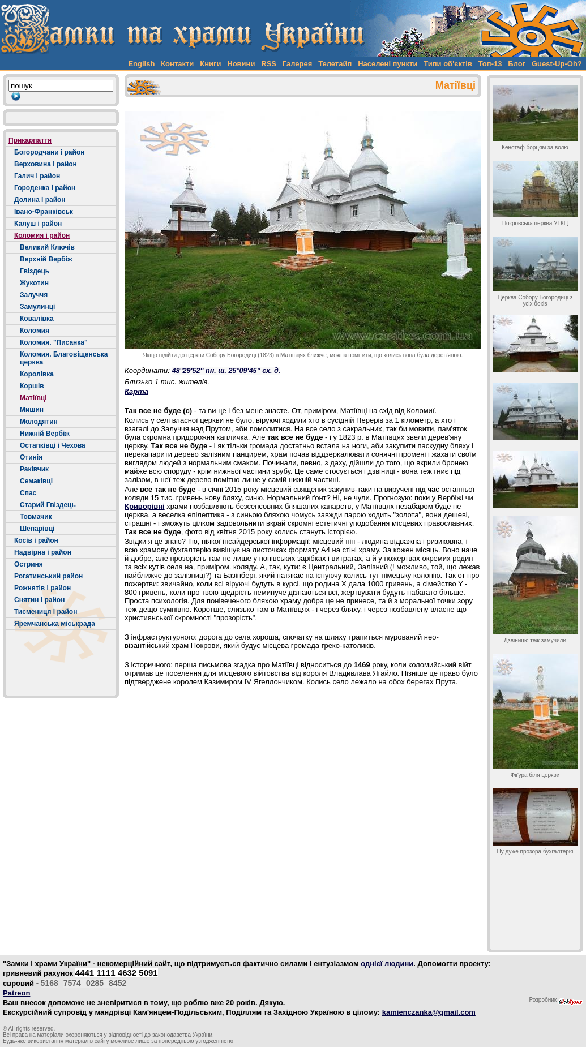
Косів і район (36, 540)
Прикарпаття (30, 140)
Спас (28, 493)
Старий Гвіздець (48, 505)
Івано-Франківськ (43, 212)
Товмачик (36, 517)
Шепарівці (37, 529)
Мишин (32, 410)
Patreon (16, 993)
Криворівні (145, 506)
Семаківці (36, 481)
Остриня (28, 564)
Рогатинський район (48, 576)
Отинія (31, 457)
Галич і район (37, 176)
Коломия (34, 330)
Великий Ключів (47, 247)
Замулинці (37, 307)
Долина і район (40, 200)
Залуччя (34, 295)
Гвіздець (34, 271)
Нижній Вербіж (45, 433)
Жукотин (34, 283)
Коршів (32, 386)
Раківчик (34, 469)
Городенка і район (44, 188)
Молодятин (39, 422)
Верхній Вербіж (46, 259)
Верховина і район (45, 164)
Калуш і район (38, 224)
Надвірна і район (42, 552)
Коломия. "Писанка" (54, 342)
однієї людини (387, 963)
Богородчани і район (49, 152)
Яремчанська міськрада (54, 624)
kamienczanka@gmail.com (429, 1012)
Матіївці (33, 398)
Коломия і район (42, 235)
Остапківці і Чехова (52, 445)
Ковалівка (37, 319)
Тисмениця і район (45, 612)
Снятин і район (39, 600)
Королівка (37, 374)
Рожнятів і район (42, 588)
